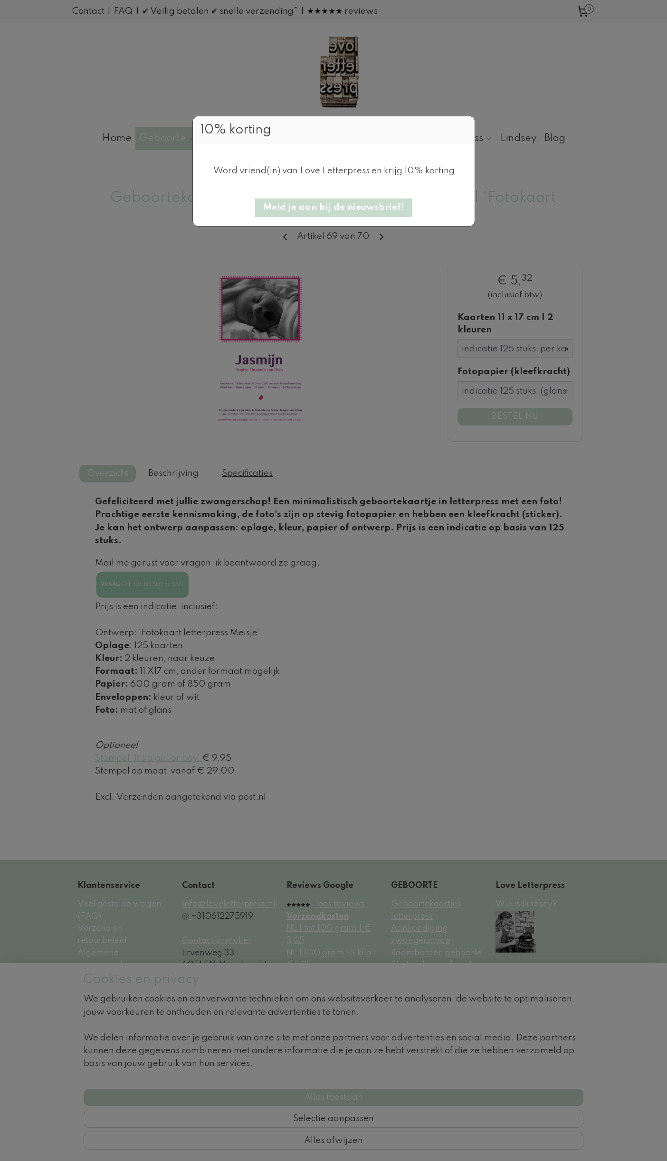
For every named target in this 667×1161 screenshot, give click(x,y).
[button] (333, 207)
